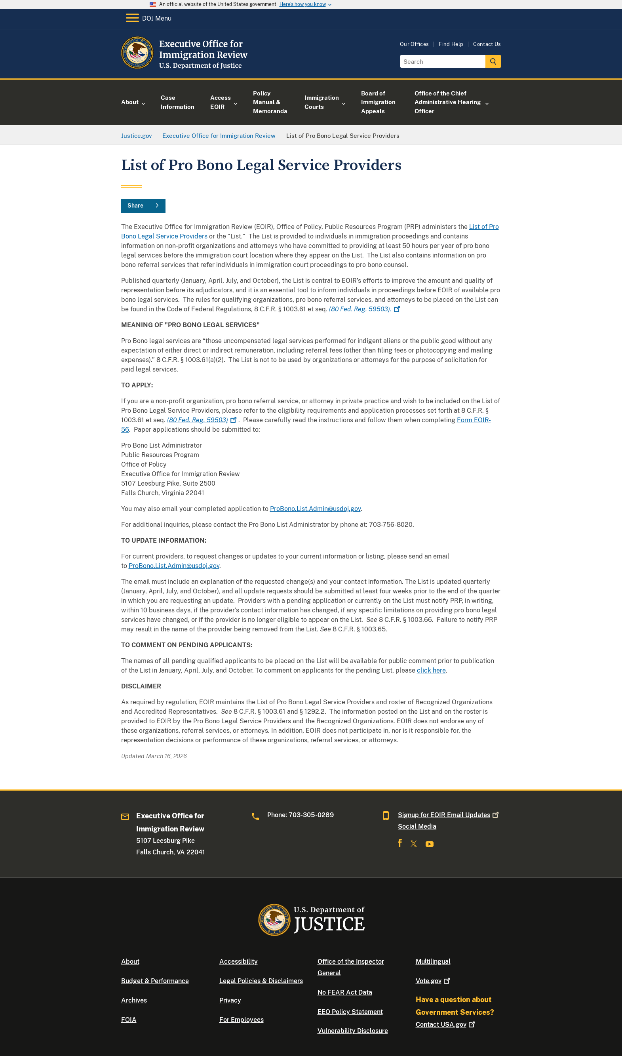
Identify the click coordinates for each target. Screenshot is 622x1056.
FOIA (129, 1020)
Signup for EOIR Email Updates (449, 815)
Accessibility (238, 961)
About (130, 961)
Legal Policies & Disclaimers (261, 981)
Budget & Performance (155, 981)
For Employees (241, 1020)
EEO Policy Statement (350, 1012)
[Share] (143, 206)
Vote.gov (434, 981)
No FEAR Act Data (345, 992)
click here (431, 670)
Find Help (451, 44)
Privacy (230, 1000)
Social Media (417, 826)
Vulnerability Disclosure (353, 1031)
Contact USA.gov (446, 1024)
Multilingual (433, 961)
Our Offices (414, 44)
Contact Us (487, 44)
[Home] (185, 69)
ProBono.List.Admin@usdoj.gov (315, 509)
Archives (134, 1000)
